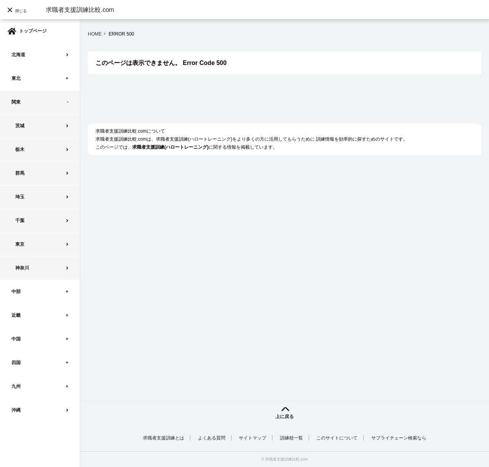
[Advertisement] (227, 103)
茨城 (19, 125)
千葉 (19, 220)
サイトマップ (252, 438)
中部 (16, 291)
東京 (19, 244)
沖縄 (16, 410)
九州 (16, 386)
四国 (16, 362)
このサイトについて (337, 438)
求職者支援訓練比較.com (80, 9)
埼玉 (19, 196)
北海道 (18, 54)
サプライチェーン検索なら (398, 438)
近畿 (16, 315)
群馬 (19, 173)
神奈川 (22, 268)
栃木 (19, 149)
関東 (16, 102)
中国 (16, 339)
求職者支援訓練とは (163, 438)
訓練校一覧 (291, 438)
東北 (16, 78)
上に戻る (284, 416)
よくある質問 (211, 438)
